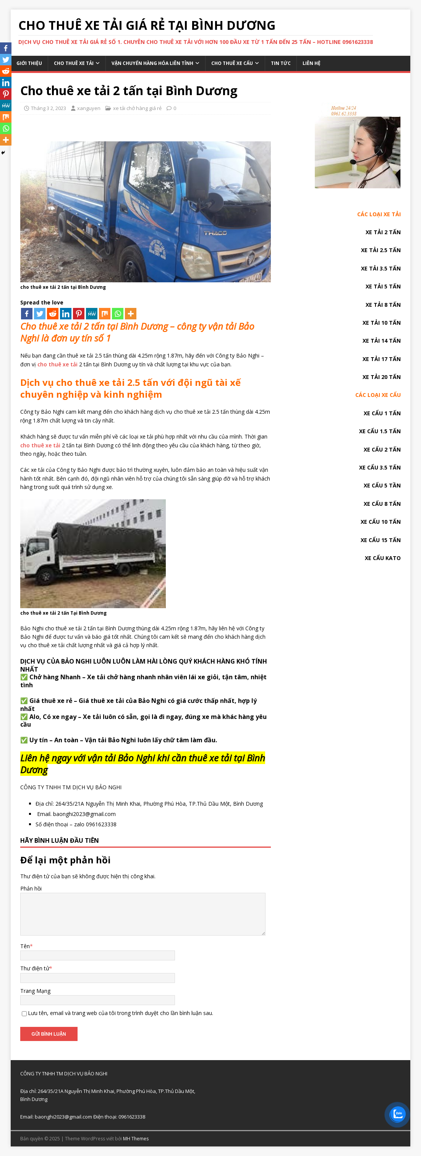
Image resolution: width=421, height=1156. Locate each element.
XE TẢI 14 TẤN (382, 340)
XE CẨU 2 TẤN (382, 449)
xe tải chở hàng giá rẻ (137, 108)
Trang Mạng (35, 990)
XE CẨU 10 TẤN (381, 521)
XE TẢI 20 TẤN (382, 376)
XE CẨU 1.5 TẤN (380, 431)
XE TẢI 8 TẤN (383, 304)
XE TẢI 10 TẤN (382, 322)
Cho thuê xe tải (74, 63)
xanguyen (88, 108)
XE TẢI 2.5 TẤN (381, 250)
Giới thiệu (29, 63)
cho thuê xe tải (57, 364)
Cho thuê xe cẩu (232, 63)
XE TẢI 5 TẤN (383, 286)
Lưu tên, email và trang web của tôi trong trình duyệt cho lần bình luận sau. (120, 1013)
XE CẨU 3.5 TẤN (380, 467)
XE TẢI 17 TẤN (382, 359)
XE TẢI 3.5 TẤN (381, 268)
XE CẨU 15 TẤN (381, 540)
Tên (25, 946)
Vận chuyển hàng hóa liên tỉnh (152, 63)
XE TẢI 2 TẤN (383, 232)
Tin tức (281, 63)
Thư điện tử (34, 968)
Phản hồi (31, 888)
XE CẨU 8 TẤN (382, 503)
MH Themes (136, 1138)
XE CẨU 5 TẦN (382, 485)
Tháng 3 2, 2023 (48, 108)
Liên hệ (312, 63)
